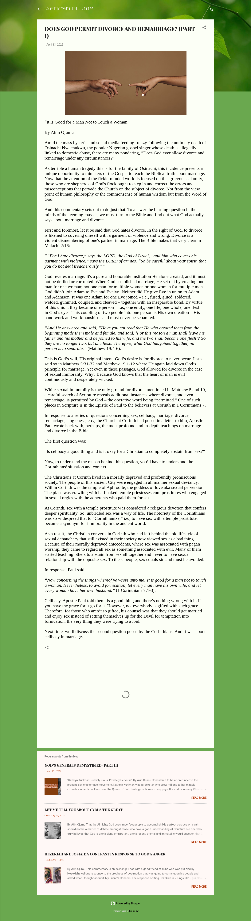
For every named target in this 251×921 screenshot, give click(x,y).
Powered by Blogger (125, 903)
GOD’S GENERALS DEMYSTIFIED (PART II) (81, 765)
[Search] (212, 10)
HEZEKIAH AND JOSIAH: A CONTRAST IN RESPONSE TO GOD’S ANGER (105, 854)
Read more (198, 798)
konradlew (134, 911)
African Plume (69, 9)
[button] (204, 28)
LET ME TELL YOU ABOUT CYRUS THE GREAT (84, 809)
